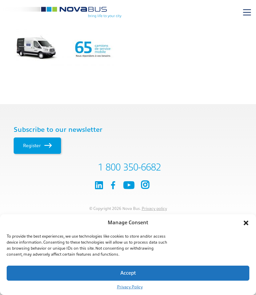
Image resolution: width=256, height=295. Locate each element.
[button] (246, 223)
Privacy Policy (130, 287)
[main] (128, 47)
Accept (128, 273)
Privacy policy (154, 208)
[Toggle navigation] (247, 12)
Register (37, 145)
